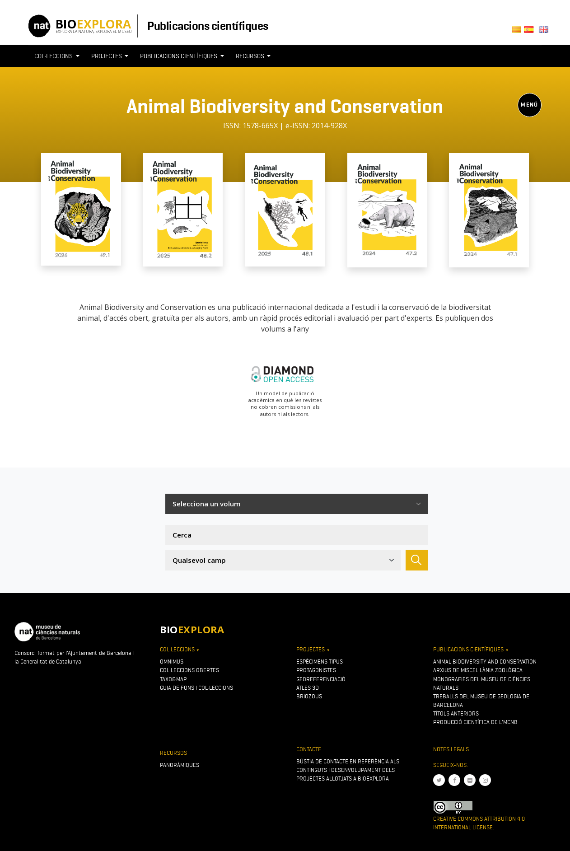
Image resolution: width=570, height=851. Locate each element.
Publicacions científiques (207, 26)
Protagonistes (316, 670)
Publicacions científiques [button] (179, 56)
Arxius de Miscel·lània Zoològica (478, 670)
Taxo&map (173, 679)
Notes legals (451, 749)
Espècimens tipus (319, 661)
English (545, 32)
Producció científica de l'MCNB (475, 722)
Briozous (309, 696)
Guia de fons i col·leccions (196, 687)
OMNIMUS (171, 661)
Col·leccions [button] (54, 56)
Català (518, 32)
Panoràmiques (179, 765)
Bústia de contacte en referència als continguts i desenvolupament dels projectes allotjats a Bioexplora (347, 770)
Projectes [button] (107, 56)
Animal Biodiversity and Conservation (485, 661)
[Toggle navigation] (285, 137)
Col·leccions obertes (189, 670)
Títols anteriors (456, 713)
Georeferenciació (321, 679)
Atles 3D (307, 687)
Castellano (531, 32)
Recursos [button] (251, 56)
